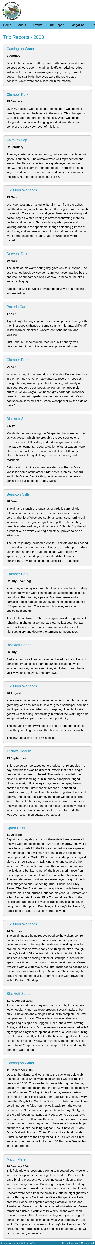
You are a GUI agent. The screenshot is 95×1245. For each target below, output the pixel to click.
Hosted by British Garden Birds (78, 1243)
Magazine (77, 25)
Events (37, 25)
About (22, 25)
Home (7, 25)
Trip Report (57, 25)
